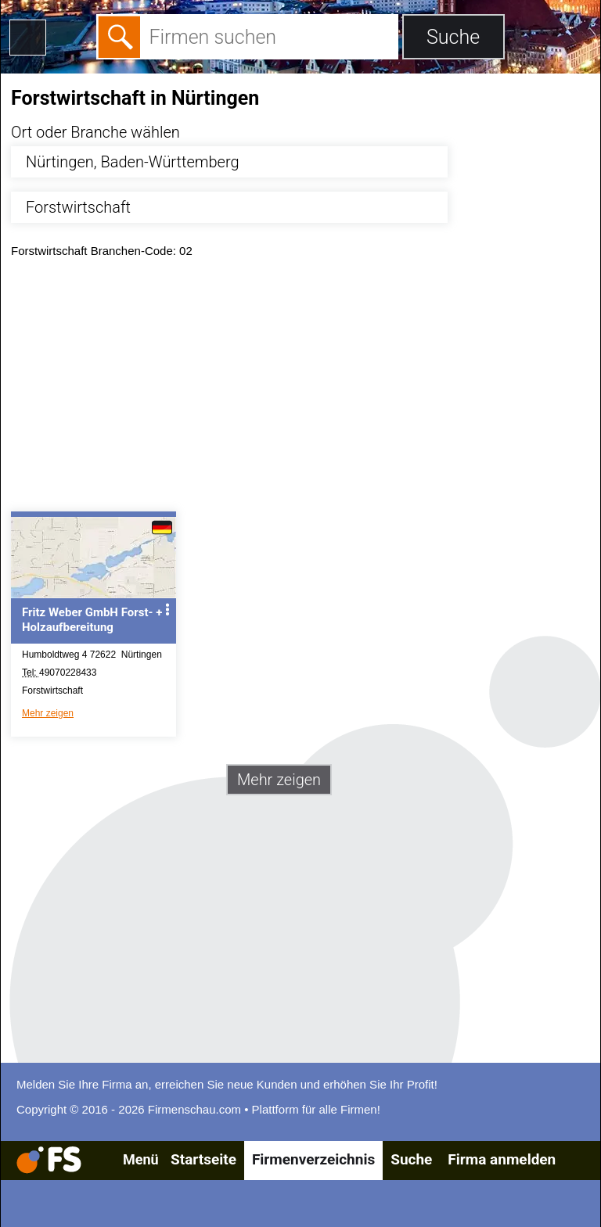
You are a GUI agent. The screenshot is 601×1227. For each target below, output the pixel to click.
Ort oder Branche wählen (95, 132)
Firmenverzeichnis (313, 1159)
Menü (141, 1159)
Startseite (203, 1159)
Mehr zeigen (48, 713)
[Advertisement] (300, 388)
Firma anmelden (502, 1159)
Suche (411, 1159)
